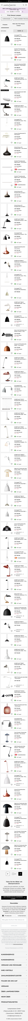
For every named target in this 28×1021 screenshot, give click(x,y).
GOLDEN (13, 11)
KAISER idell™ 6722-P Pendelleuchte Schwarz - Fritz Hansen (20, 400)
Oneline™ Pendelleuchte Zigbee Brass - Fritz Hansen (20, 49)
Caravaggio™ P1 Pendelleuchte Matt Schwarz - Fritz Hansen (20, 818)
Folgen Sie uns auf (9, 981)
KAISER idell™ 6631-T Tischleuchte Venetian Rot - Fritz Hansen (20, 372)
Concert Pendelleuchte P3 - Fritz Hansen (20, 134)
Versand (5, 986)
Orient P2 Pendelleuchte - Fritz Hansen (20, 790)
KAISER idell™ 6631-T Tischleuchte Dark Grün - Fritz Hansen (20, 78)
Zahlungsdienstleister (11, 976)
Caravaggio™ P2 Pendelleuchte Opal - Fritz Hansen (20, 275)
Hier (18, 9)
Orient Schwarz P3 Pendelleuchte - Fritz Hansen (20, 148)
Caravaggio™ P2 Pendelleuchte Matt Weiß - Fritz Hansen (20, 510)
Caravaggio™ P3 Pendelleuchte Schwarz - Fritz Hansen (20, 316)
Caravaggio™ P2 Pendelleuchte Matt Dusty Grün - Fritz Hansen (20, 289)
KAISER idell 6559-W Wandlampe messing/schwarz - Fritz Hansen (20, 261)
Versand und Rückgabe (11, 965)
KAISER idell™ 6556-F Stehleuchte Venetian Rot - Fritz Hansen (20, 762)
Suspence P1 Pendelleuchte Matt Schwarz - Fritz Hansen (20, 608)
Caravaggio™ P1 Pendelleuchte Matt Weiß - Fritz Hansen (20, 483)
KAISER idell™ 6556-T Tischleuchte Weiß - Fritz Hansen (19, 664)
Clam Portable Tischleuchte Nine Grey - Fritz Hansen (20, 832)
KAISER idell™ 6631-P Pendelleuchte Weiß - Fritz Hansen (20, 414)
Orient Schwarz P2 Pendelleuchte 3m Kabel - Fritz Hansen (20, 192)
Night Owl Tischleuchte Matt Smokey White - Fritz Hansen (20, 469)
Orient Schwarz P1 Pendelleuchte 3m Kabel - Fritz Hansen (20, 206)
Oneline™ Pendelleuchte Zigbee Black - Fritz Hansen (20, 161)
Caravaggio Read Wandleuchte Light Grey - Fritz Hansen (19, 719)
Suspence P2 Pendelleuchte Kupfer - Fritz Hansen (20, 344)
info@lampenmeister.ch (14, 1015)
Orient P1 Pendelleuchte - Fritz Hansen (20, 247)
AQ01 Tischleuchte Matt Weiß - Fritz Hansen (20, 677)
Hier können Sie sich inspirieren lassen (13, 897)
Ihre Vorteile (7, 970)
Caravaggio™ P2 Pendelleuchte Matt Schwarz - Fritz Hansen (20, 859)
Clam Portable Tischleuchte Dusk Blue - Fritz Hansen (20, 733)
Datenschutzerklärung (18, 944)
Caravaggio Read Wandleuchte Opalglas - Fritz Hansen (20, 441)
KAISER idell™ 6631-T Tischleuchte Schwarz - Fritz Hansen (20, 106)
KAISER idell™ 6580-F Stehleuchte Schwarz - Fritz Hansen (20, 538)
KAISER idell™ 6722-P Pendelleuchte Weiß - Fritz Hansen (20, 650)
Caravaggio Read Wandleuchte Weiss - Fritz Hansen (20, 386)
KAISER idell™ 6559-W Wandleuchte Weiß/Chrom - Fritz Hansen (20, 455)
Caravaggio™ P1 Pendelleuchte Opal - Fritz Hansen (20, 120)
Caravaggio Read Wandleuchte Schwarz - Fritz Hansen (20, 233)
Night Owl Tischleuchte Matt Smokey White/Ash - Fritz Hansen (20, 846)
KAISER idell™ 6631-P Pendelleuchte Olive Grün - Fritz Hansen (20, 497)
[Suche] (23, 5)
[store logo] (10, 5)
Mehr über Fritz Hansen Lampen (19, 24)
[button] (11, 44)
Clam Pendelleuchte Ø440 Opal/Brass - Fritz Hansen (20, 65)
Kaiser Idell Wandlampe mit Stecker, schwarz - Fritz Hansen (20, 330)
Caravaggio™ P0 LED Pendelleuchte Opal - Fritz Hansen (20, 552)
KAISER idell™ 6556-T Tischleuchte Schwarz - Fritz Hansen (20, 219)
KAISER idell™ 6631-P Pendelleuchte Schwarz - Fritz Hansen (20, 636)
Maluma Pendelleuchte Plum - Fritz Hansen (20, 705)
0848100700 (18, 1013)
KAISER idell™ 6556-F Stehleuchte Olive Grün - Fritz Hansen (20, 427)
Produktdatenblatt (21, 57)
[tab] (14, 954)
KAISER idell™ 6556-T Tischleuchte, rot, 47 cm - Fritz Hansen (20, 566)
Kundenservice (7, 954)
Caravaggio (6, 18)
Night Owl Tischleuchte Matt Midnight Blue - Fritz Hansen (20, 804)
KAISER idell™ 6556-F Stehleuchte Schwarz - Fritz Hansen (20, 580)
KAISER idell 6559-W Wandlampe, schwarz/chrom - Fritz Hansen (20, 622)
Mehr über (5, 997)
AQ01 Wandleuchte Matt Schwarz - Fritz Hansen (19, 747)
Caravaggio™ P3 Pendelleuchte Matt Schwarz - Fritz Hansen (20, 35)
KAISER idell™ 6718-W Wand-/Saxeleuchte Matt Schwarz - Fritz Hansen (19, 691)
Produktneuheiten (9, 1002)
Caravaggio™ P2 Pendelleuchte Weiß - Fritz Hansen (20, 776)
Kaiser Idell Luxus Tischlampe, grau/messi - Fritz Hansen (20, 594)
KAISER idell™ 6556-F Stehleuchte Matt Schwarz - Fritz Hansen (20, 358)
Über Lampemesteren (10, 991)
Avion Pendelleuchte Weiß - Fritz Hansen (20, 92)
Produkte (5, 24)
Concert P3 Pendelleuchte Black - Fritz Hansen (20, 524)
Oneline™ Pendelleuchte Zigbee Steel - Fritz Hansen (20, 177)
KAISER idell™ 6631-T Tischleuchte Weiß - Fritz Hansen (19, 303)
